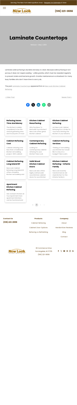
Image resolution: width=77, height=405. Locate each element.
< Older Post (10, 97)
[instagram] (70, 251)
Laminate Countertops (21, 86)
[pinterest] (67, 251)
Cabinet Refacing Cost (15, 142)
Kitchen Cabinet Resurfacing (37, 121)
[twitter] (61, 251)
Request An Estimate (52, 3)
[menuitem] (38, 223)
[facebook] (58, 251)
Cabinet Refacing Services (61, 142)
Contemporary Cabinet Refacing (37, 142)
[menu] (4, 8)
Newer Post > (67, 97)
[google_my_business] (73, 251)
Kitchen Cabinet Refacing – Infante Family (61, 164)
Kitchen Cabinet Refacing (60, 121)
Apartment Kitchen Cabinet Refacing (14, 187)
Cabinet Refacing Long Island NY (15, 162)
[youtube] (64, 251)
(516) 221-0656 (44, 254)
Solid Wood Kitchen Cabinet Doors (37, 164)
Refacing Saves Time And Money (14, 121)
